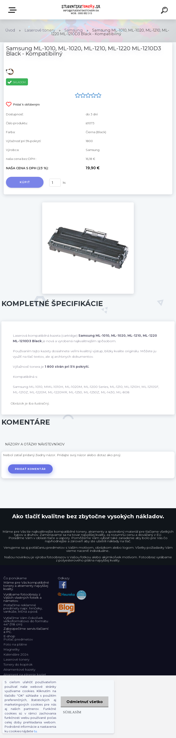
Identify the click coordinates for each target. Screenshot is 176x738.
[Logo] (81, 10)
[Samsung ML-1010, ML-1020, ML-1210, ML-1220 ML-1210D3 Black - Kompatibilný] (88, 204)
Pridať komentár (30, 469)
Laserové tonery (40, 30)
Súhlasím (72, 712)
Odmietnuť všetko (84, 702)
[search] (165, 11)
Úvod (10, 30)
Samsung (73, 30)
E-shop (13, 10)
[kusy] (55, 183)
